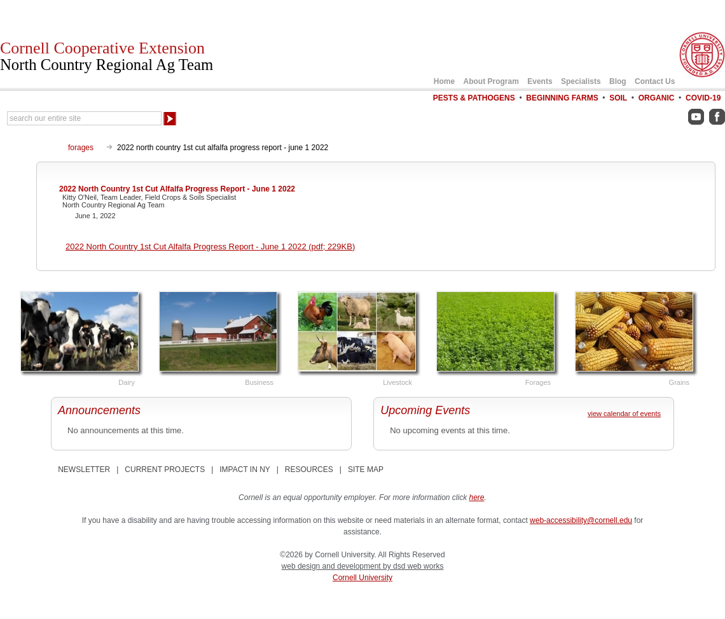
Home (444, 81)
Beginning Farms (562, 98)
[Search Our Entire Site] (84, 118)
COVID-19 (703, 98)
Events (539, 81)
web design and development (332, 566)
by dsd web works (413, 566)
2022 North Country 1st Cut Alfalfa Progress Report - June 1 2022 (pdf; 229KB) (210, 246)
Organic (657, 98)
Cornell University (362, 577)
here (477, 497)
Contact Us (655, 81)
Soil (618, 98)
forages (80, 147)
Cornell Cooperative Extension (106, 56)
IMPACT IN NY (244, 469)
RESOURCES (309, 469)
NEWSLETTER (84, 469)
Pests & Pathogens (474, 98)
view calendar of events (624, 413)
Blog (617, 81)
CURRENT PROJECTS (165, 469)
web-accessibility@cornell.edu (581, 520)
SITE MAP (365, 469)
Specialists (581, 81)
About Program (491, 81)
